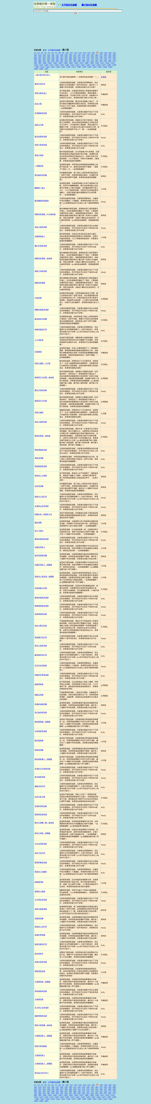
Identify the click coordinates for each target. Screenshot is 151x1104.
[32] (79, 55)
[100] (45, 63)
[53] (87, 57)
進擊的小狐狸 (40, 891)
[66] (61, 59)
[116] (46, 65)
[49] (70, 57)
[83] (52, 61)
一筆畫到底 (39, 166)
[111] (102, 63)
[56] (101, 57)
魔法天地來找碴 (41, 390)
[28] (61, 55)
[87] (70, 61)
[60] (35, 59)
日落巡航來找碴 (41, 731)
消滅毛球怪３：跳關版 (43, 565)
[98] (35, 63)
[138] (79, 67)
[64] (52, 59)
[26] (52, 55)
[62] (44, 59)
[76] (105, 59)
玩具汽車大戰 (40, 797)
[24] (44, 55)
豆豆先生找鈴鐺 (41, 665)
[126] (98, 65)
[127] (104, 65)
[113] (112, 63)
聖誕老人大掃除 (41, 476)
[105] (71, 63)
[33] (83, 55)
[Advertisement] (37, 31)
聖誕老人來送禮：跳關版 (44, 576)
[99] (39, 63)
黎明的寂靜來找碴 (42, 539)
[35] (92, 55)
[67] (66, 59)
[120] (67, 65)
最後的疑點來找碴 (42, 598)
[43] (44, 57)
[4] (46, 53)
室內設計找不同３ (42, 1073)
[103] (60, 63)
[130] (37, 67)
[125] (93, 65)
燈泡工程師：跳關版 (42, 833)
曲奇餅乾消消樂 (41, 319)
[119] (62, 65)
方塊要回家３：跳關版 (43, 1064)
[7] (56, 53)
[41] (35, 57)
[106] (76, 63)
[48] (66, 57)
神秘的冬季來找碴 (42, 675)
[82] (48, 61)
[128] (109, 65)
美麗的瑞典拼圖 (41, 704)
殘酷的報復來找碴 (42, 310)
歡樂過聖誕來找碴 (42, 606)
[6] (52, 53)
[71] (83, 59)
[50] (74, 57)
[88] (74, 61)
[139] (84, 67)
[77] (109, 59)
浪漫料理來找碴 (41, 806)
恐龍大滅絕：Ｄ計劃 (42, 363)
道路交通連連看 (41, 909)
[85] (61, 61)
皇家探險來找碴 (41, 614)
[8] (59, 53)
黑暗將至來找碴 (41, 814)
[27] (57, 55)
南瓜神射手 (39, 954)
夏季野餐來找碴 (41, 862)
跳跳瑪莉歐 (39, 684)
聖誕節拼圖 (39, 750)
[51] (79, 57)
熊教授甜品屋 (40, 971)
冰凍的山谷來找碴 (42, 506)
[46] (57, 57)
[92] (92, 61)
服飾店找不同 (40, 786)
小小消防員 (39, 340)
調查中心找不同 (41, 497)
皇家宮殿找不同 (41, 944)
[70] (79, 59)
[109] (92, 63)
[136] (68, 67)
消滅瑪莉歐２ (40, 236)
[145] (36, 69)
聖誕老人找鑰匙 (41, 872)
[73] (92, 59)
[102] (55, 63)
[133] (53, 67)
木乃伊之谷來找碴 (42, 1008)
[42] (39, 57)
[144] (110, 67)
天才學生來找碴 (41, 900)
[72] (87, 59)
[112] (107, 63)
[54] (92, 57)
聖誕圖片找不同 (41, 637)
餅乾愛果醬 (39, 740)
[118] (56, 65)
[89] (79, 61)
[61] (39, 59)
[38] (105, 55)
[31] (74, 55)
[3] (42, 53)
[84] (57, 61)
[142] (100, 67)
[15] (88, 53)
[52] (83, 57)
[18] (101, 53)
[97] (114, 61)
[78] (114, 59)
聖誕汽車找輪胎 (41, 1046)
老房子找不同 (40, 853)
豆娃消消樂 (39, 486)
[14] (84, 53)
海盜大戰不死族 (41, 626)
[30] (70, 55)
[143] (105, 67)
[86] (66, 61)
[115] (41, 65)
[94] (101, 61)
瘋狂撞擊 (38, 522)
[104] (66, 63)
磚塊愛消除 (39, 882)
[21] (114, 53)
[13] (80, 53)
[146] (41, 69)
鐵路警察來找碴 (41, 1016)
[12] (75, 53)
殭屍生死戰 (39, 695)
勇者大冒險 (39, 155)
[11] (71, 53)
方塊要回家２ (40, 1055)
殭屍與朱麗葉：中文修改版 (45, 214)
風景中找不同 (40, 84)
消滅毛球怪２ (40, 547)
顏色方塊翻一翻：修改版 (44, 823)
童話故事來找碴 (41, 136)
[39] (109, 55)
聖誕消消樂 (39, 458)
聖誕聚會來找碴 (41, 466)
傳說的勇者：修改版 (42, 436)
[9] (63, 53)
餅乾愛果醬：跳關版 (42, 722)
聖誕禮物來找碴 (41, 450)
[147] (46, 69)
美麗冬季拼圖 (40, 935)
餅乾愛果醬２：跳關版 (43, 759)
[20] (109, 53)
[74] (96, 59)
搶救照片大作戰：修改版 (44, 377)
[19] (105, 53)
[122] (77, 65)
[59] (114, 57)
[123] (83, 65)
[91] (87, 61)
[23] (39, 55)
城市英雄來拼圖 (41, 555)
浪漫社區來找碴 (41, 962)
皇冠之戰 (38, 104)
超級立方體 (39, 125)
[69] (74, 59)
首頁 (44, 50)
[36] (96, 55)
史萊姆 (103, 77)
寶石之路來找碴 (41, 646)
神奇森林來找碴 (41, 991)
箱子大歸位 (39, 531)
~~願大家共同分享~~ (43, 75)
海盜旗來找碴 (40, 777)
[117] (51, 65)
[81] (44, 61)
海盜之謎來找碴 (41, 422)
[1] (35, 53)
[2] (39, 53)
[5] (49, 53)
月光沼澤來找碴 (41, 844)
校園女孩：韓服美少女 (43, 514)
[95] (105, 61)
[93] (96, 61)
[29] (66, 55)
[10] (66, 53)
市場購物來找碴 (41, 113)
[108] (87, 63)
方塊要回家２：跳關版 (43, 1036)
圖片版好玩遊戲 (89, 5)
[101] (50, 63)
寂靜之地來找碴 (41, 271)
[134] (58, 67)
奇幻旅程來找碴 (41, 712)
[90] (83, 61)
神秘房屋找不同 (41, 329)
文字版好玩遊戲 (69, 5)
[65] (57, 59)
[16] (93, 53)
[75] (101, 59)
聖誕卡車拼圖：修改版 (43, 1025)
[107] (81, 63)
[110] (97, 63)
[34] (87, 55)
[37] (101, 55)
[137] (74, 67)
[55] (96, 57)
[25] (48, 55)
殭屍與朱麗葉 (40, 283)
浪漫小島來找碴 (41, 145)
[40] (114, 55)
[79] (35, 61)
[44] (48, 57)
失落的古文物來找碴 (42, 769)
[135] (63, 67)
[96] (109, 61)
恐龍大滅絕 (39, 412)
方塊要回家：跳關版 (42, 982)
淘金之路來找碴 (41, 227)
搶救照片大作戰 (41, 401)
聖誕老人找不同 (41, 927)
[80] (39, 61)
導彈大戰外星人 (41, 93)
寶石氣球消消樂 (41, 175)
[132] (47, 67)
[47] (61, 57)
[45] (52, 57)
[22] (35, 55)
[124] (88, 65)
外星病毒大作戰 (41, 588)
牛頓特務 (38, 298)
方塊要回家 (39, 999)
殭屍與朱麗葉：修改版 (43, 258)
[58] (109, 57)
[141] (95, 67)
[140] (89, 67)
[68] (70, 59)
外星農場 (38, 352)
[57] (105, 57)
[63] (48, 59)
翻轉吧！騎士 (40, 188)
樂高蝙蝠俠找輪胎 (42, 201)
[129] (114, 65)
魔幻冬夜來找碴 (41, 246)
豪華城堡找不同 (41, 655)
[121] (72, 65)
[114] (36, 65)
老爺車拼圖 (39, 918)
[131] (42, 67)
